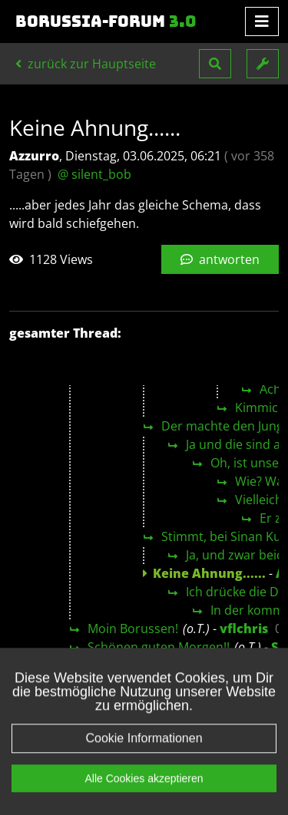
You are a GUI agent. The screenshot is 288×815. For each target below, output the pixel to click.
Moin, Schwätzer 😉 (144, 665)
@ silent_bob (94, 174)
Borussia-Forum (106, 21)
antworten (220, 259)
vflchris (244, 628)
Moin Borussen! (132, 628)
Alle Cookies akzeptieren (143, 800)
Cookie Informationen (143, 759)
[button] (215, 63)
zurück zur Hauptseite (85, 63)
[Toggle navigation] (262, 21)
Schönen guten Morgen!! (158, 646)
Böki (257, 665)
